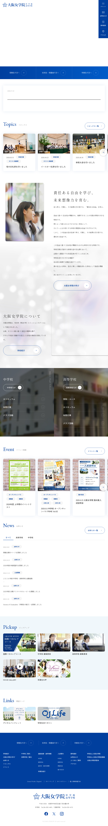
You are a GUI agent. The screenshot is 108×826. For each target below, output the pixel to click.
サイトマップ (50, 781)
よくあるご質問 (75, 760)
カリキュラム (24, 399)
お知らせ (6, 760)
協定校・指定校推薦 (43, 766)
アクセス (73, 764)
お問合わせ (74, 757)
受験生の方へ (18, 73)
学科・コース (84, 399)
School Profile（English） (35, 781)
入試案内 (61, 753)
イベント (6, 767)
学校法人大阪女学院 (93, 753)
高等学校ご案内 (26, 757)
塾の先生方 (61, 769)
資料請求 (73, 753)
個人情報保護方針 (75, 781)
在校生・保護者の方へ (54, 73)
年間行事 (24, 407)
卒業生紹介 (41, 771)
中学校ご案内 (25, 753)
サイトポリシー (62, 781)
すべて (8, 537)
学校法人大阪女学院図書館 (96, 757)
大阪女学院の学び (9, 757)
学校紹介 (6, 753)
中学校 (30, 537)
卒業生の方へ (90, 73)
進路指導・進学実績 (44, 753)
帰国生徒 (60, 766)
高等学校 (19, 537)
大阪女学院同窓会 (93, 760)
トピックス (7, 764)
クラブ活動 (24, 415)
